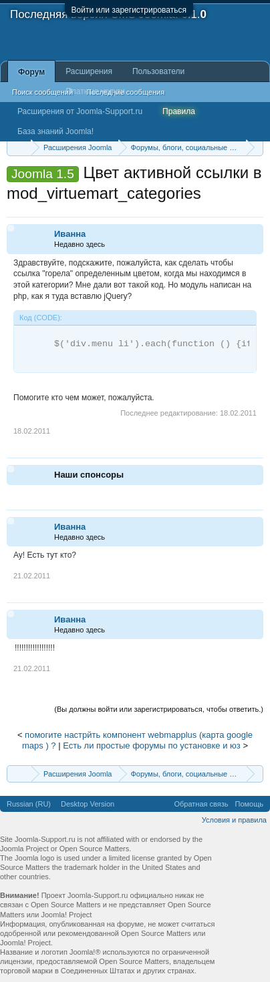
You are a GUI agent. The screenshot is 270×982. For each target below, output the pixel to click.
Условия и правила (234, 820)
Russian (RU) (29, 804)
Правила (178, 111)
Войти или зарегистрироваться (129, 10)
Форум (31, 72)
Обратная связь (201, 804)
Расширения (88, 71)
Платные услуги (95, 91)
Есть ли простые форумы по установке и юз (152, 746)
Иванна (70, 234)
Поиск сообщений (42, 92)
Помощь (249, 804)
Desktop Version (87, 804)
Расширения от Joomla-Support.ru (79, 111)
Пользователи (158, 71)
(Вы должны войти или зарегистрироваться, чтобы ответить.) (158, 709)
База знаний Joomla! (55, 131)
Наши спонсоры (89, 475)
